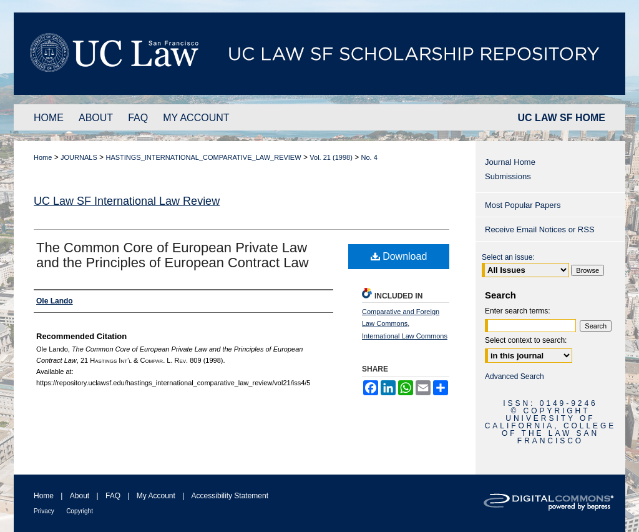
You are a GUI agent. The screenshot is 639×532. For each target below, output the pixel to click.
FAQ (112, 495)
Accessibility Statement (230, 495)
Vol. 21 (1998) (331, 157)
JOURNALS (79, 157)
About (79, 495)
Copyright (79, 511)
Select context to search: (526, 340)
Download (399, 256)
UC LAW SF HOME (561, 117)
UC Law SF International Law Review (127, 201)
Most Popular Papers (522, 205)
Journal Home (510, 162)
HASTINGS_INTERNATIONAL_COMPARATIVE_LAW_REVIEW (203, 157)
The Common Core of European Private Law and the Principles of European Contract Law (172, 255)
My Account (156, 495)
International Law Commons (404, 336)
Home (43, 157)
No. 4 (369, 157)
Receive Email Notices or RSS (540, 229)
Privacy (44, 511)
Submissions (508, 176)
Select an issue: (508, 257)
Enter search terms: (517, 311)
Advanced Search (514, 376)
